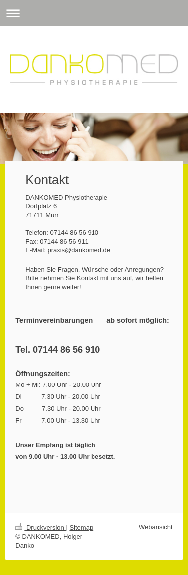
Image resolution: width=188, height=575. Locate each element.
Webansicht (156, 527)
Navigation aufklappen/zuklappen (94, 13)
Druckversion (40, 527)
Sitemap (81, 527)
